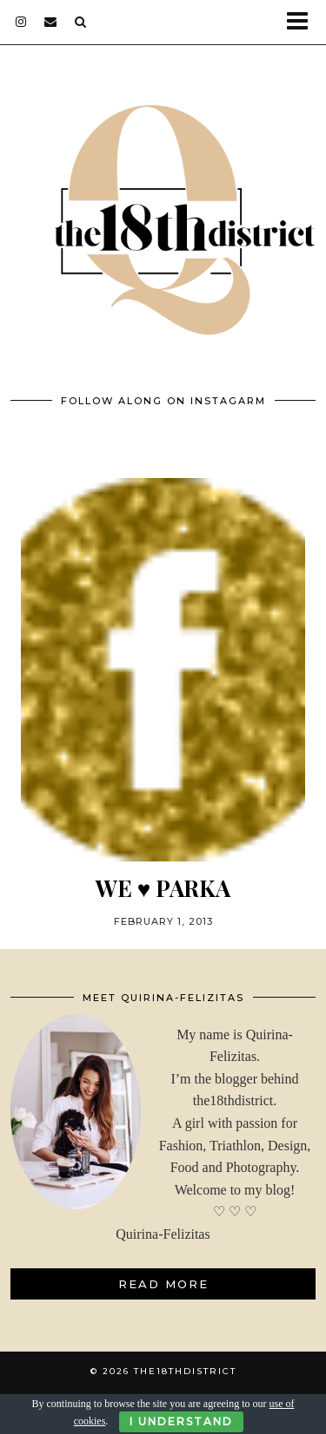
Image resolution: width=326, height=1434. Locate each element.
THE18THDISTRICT (185, 1371)
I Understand (181, 1421)
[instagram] (21, 21)
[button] (303, 22)
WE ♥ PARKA (163, 887)
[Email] (50, 21)
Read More (163, 1284)
